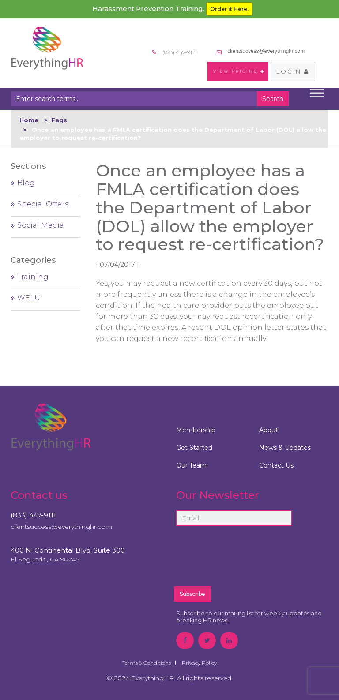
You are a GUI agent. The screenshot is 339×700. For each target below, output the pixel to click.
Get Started (194, 448)
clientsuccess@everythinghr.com (266, 51)
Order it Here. (229, 9)
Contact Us (276, 465)
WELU (28, 298)
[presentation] (252, 560)
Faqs (59, 120)
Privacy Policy (199, 662)
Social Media (40, 225)
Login (292, 71)
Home (28, 120)
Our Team (191, 465)
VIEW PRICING (239, 71)
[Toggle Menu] (317, 93)
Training (33, 277)
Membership (195, 430)
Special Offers (42, 204)
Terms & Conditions (146, 662)
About (268, 430)
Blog (26, 183)
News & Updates (285, 448)
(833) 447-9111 (33, 515)
